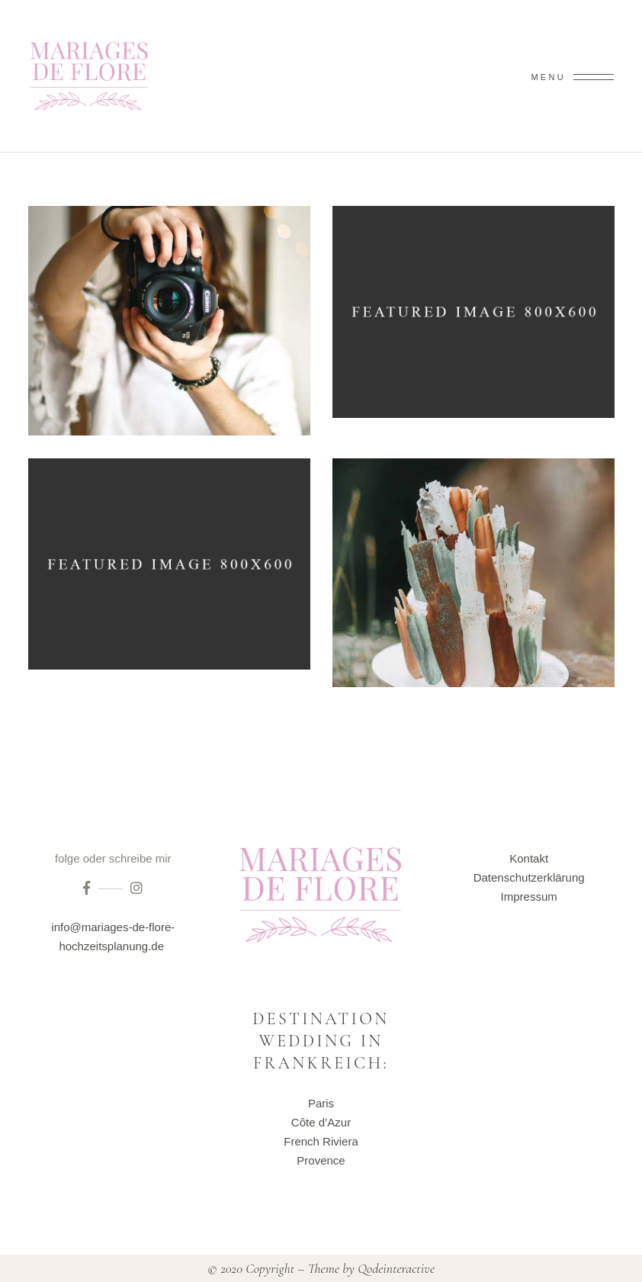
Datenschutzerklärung (529, 877)
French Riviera (321, 1141)
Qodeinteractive (396, 1268)
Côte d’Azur (321, 1122)
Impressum (529, 896)
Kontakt (528, 858)
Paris (321, 1103)
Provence (321, 1160)
